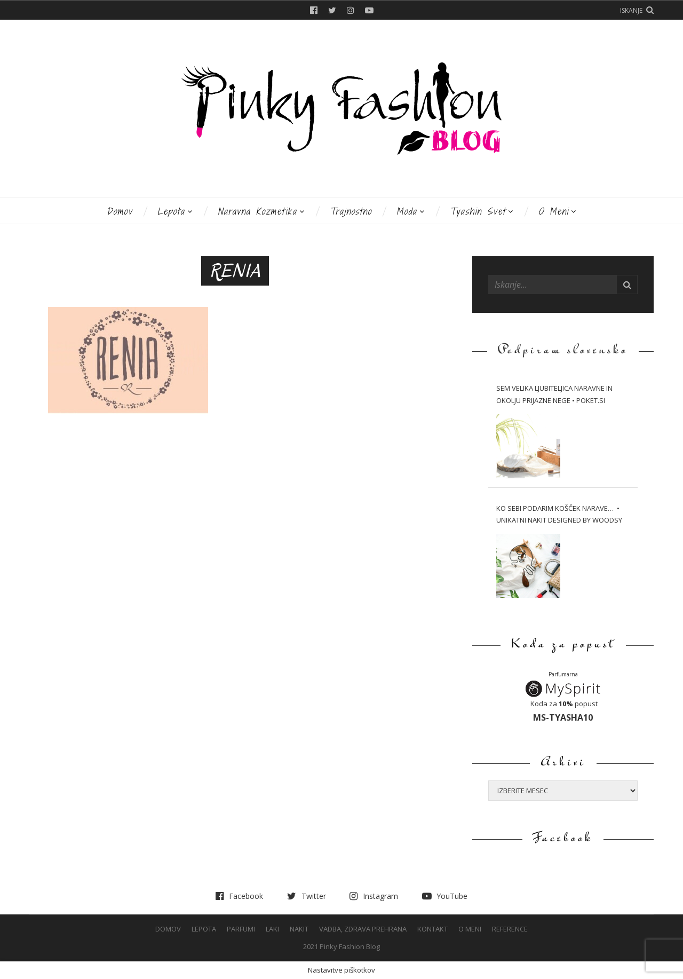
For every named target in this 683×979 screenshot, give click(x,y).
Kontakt (432, 929)
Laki (272, 929)
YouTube (369, 10)
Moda (406, 211)
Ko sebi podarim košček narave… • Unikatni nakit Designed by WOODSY (559, 514)
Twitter (332, 10)
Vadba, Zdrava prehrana (363, 929)
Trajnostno (351, 211)
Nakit (299, 929)
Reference (510, 929)
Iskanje (631, 10)
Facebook (313, 10)
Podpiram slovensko (563, 351)
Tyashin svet (478, 211)
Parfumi (241, 929)
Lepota (171, 211)
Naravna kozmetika (257, 211)
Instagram (350, 10)
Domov (120, 211)
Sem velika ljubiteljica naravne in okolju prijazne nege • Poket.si (554, 394)
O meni (553, 211)
